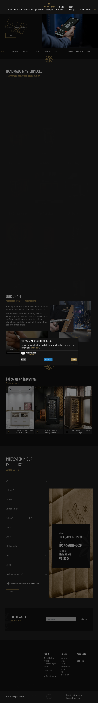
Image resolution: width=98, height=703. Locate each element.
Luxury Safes (18, 9)
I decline (23, 360)
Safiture (82, 9)
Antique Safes (28, 9)
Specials (37, 9)
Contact (88, 9)
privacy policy (35, 347)
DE (95, 9)
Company (9, 9)
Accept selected (48, 360)
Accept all (73, 360)
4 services (30, 354)
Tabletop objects (61, 8)
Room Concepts (72, 8)
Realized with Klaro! (73, 363)
